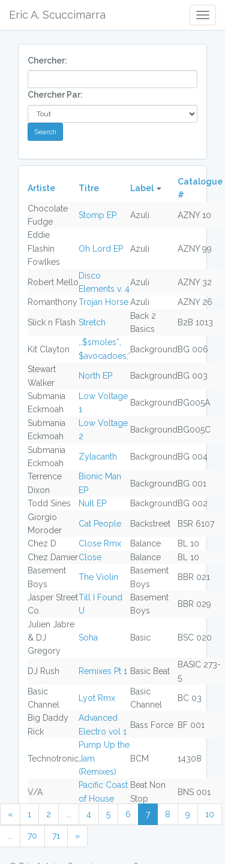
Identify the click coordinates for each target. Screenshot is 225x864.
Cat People (100, 523)
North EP (95, 375)
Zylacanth (98, 456)
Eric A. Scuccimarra (57, 14)
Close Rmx (100, 543)
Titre (89, 188)
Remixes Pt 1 (103, 671)
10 (209, 814)
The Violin (98, 577)
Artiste (41, 188)
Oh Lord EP (101, 248)
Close (90, 557)
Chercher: (47, 60)
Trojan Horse (103, 302)
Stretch (92, 322)
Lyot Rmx (97, 698)
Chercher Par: (55, 94)
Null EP (92, 503)
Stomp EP (97, 215)
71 (56, 836)
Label (142, 188)
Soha (88, 637)
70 (32, 836)
